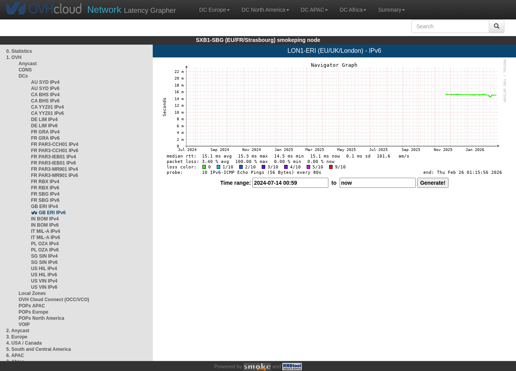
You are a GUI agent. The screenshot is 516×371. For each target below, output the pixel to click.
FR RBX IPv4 (45, 181)
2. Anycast (17, 330)
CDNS (25, 70)
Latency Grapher (131, 9)
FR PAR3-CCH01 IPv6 (54, 150)
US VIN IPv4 (44, 281)
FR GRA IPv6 (45, 138)
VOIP (24, 324)
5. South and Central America (38, 349)
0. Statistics (19, 51)
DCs (23, 76)
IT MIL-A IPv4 (45, 231)
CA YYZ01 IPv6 (47, 113)
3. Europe (17, 337)
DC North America (265, 10)
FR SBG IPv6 (45, 200)
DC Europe (214, 10)
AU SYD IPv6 (45, 88)
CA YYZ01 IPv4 (47, 107)
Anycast (28, 63)
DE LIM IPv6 (44, 125)
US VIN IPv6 (44, 287)
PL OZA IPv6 (45, 250)
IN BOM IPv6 (45, 225)
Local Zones (32, 293)
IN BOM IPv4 (45, 219)
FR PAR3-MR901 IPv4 (54, 169)
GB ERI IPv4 (44, 206)
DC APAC (314, 10)
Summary (391, 10)
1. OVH (13, 57)
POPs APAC (32, 306)
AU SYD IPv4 (45, 82)
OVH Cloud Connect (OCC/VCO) (54, 299)
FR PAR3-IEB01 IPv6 (53, 163)
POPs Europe (33, 312)
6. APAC (15, 355)
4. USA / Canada (24, 343)
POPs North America (41, 318)
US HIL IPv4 (44, 268)
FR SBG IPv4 (45, 194)
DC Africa (353, 10)
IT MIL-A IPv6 (45, 237)
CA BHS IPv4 (45, 94)
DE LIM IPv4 (44, 119)
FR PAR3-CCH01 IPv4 (54, 144)
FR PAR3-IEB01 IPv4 (53, 156)
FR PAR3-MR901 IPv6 (54, 175)
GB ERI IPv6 (52, 212)
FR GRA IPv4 (45, 132)
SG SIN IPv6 (44, 262)
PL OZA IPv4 (45, 243)
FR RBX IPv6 (45, 188)
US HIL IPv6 (44, 274)
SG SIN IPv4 (44, 256)
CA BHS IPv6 (45, 101)
